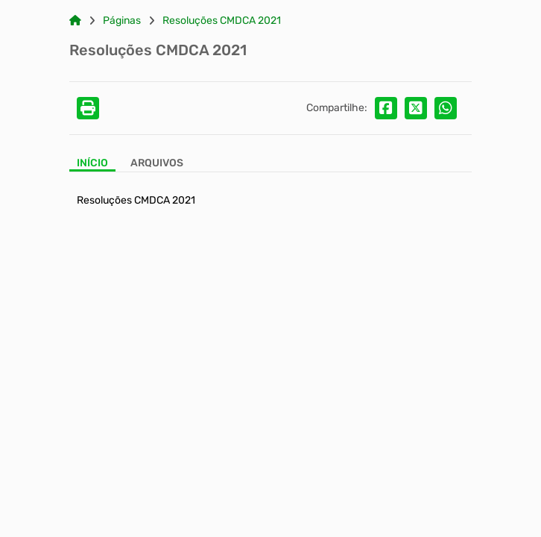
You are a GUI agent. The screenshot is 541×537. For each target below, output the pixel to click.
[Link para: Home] (75, 21)
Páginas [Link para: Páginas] (122, 21)
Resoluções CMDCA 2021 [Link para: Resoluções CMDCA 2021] (221, 21)
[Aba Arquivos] (157, 164)
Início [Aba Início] (92, 163)
